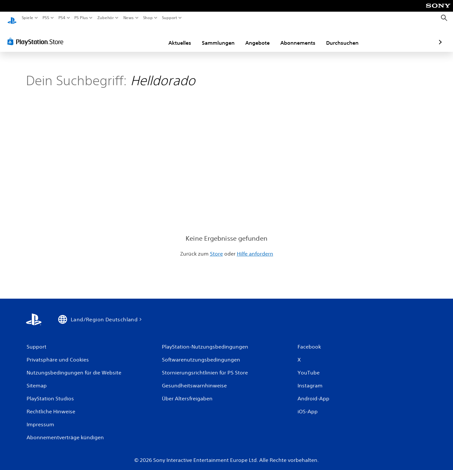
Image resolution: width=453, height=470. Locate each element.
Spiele (27, 17)
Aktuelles (142, 36)
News (128, 17)
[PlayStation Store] (37, 35)
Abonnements (260, 36)
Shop (148, 17)
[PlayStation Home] (12, 18)
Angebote (220, 36)
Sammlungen (180, 36)
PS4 (61, 17)
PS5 (46, 17)
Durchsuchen (304, 36)
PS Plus (81, 17)
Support (169, 17)
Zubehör (105, 17)
